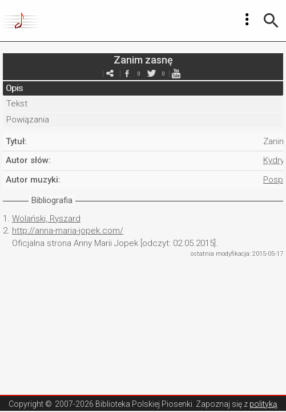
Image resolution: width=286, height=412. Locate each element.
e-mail (110, 73)
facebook (127, 73)
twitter (152, 73)
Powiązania (27, 119)
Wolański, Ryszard (46, 218)
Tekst (16, 103)
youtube (176, 73)
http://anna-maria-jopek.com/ (67, 230)
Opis (14, 88)
